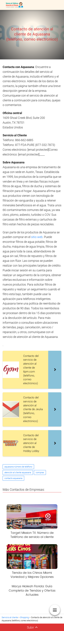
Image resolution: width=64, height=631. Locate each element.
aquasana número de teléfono (18, 466)
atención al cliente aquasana (17, 472)
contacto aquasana (13, 478)
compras (40, 472)
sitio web (37, 237)
